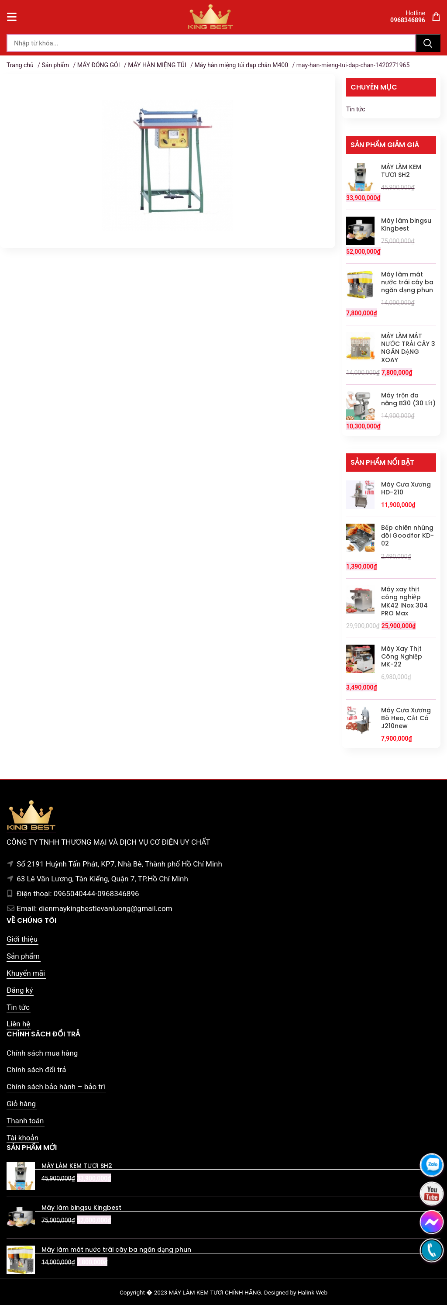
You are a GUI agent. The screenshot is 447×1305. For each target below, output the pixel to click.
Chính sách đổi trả (36, 1069)
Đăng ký (20, 990)
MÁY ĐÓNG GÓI (98, 65)
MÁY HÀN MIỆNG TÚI (157, 65)
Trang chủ (20, 65)
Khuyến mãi (26, 973)
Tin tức (355, 109)
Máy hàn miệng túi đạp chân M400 (241, 65)
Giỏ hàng (21, 1103)
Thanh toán (25, 1120)
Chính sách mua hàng (42, 1053)
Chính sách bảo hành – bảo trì (56, 1086)
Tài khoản (22, 1137)
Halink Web (312, 1292)
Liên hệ (18, 1023)
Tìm (428, 43)
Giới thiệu (22, 939)
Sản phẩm (55, 65)
